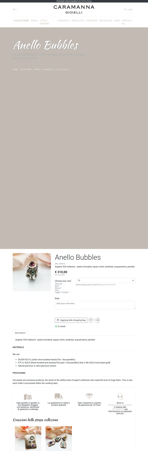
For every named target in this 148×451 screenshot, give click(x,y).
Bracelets (78, 20)
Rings (34, 20)
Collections (22, 20)
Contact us (127, 22)
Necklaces (105, 20)
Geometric (48, 69)
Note (57, 298)
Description (20, 333)
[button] (97, 320)
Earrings (91, 20)
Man (117, 20)
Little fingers (44, 22)
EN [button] (14, 9)
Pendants (64, 20)
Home (15, 69)
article (37, 69)
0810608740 (118, 409)
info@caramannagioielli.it (120, 405)
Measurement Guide (107, 285)
